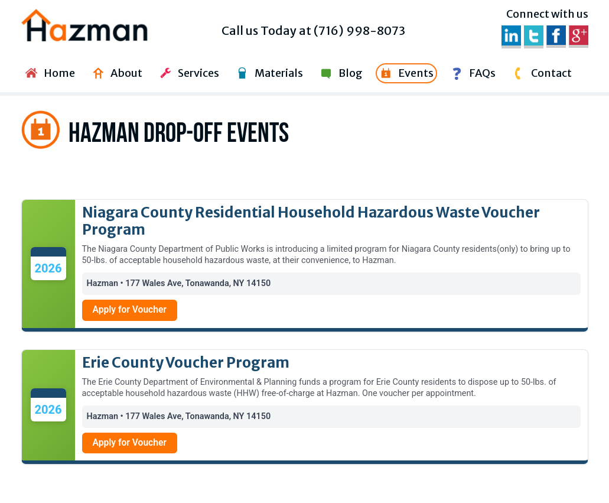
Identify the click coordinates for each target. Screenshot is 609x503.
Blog (340, 73)
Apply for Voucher (130, 309)
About (115, 73)
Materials (268, 73)
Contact (541, 73)
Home (48, 73)
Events (405, 73)
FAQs (472, 73)
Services (188, 73)
